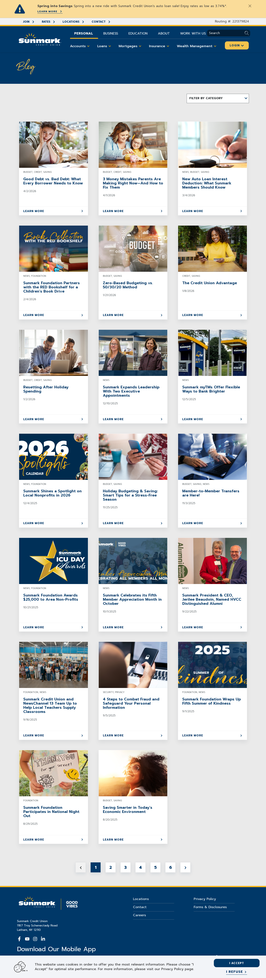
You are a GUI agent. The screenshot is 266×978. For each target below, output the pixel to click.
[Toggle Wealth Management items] (215, 46)
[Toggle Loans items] (109, 46)
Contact (101, 22)
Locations (74, 22)
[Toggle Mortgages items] (140, 46)
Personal (83, 33)
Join (29, 22)
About (164, 33)
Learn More (50, 11)
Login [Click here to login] (237, 45)
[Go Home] (40, 39)
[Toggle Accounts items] (88, 46)
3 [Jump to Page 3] (125, 867)
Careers (139, 915)
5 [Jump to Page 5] (155, 867)
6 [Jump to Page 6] (170, 867)
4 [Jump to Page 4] (140, 867)
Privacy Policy (205, 898)
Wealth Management (197, 46)
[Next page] (185, 867)
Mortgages (131, 46)
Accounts (80, 46)
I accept (236, 963)
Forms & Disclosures (210, 907)
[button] (218, 98)
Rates (48, 22)
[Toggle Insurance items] (168, 46)
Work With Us (193, 33)
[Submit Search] (247, 33)
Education (138, 33)
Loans (104, 46)
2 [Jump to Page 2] (110, 867)
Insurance (160, 46)
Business (110, 33)
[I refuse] (236, 972)
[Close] (249, 5)
